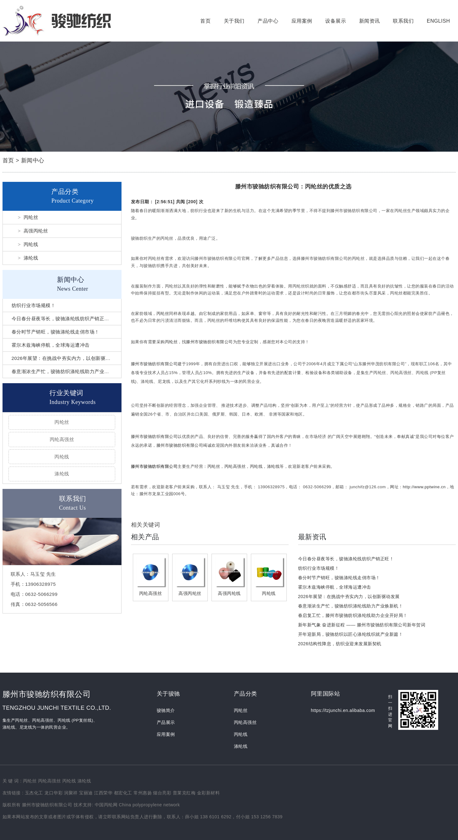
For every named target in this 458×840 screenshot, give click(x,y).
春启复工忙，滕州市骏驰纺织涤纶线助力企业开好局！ (353, 615)
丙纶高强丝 (62, 439)
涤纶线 (31, 257)
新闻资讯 (369, 21)
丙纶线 (31, 244)
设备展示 (335, 21)
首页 (205, 21)
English (438, 21)
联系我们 (403, 21)
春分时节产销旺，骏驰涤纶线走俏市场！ (55, 331)
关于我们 (234, 21)
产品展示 (166, 722)
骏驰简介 (166, 710)
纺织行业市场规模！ (34, 305)
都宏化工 (123, 792)
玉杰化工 (34, 792)
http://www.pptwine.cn (424, 486)
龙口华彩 (53, 792)
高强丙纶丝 (36, 230)
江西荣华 (103, 792)
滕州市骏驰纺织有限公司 (209, 341)
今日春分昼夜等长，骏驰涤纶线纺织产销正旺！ (63, 318)
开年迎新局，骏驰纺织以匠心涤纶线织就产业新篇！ (350, 634)
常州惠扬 (142, 792)
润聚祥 (71, 792)
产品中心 (267, 21)
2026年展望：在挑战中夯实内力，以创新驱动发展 (66, 358)
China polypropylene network (149, 804)
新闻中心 (32, 160)
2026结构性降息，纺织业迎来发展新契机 (340, 643)
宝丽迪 (86, 792)
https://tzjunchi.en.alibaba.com (343, 710)
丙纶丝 (31, 217)
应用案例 (301, 21)
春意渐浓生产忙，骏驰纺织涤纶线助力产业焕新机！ (68, 371)
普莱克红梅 (184, 792)
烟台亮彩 (162, 792)
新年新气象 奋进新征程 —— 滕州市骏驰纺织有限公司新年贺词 (362, 624)
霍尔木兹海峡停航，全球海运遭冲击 (51, 345)
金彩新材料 (208, 792)
